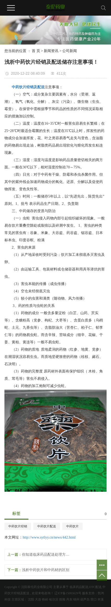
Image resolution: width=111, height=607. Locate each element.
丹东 (69, 599)
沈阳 (31, 599)
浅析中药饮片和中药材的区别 (45, 570)
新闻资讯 (51, 51)
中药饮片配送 (46, 526)
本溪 (100, 599)
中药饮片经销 (17, 526)
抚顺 (62, 599)
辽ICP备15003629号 (67, 593)
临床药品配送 (79, 587)
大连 (38, 599)
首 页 (36, 51)
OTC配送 (95, 587)
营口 (93, 599)
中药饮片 (72, 526)
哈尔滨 (53, 599)
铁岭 (45, 599)
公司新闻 (69, 51)
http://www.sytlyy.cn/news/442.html (49, 537)
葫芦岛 (85, 599)
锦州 (76, 599)
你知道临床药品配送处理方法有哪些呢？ (46, 555)
